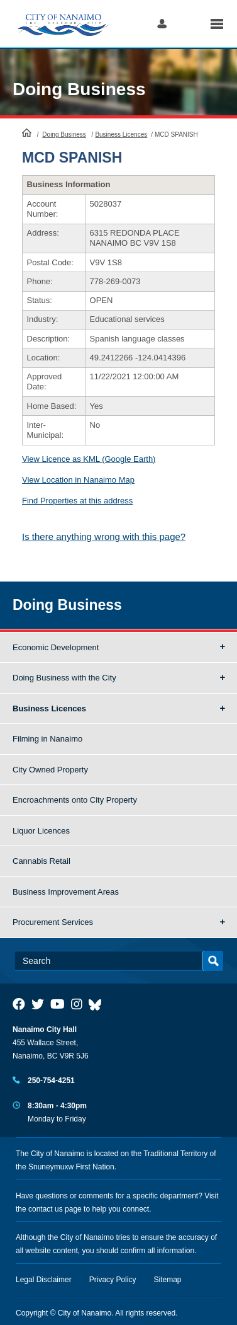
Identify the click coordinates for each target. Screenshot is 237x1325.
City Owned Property (50, 769)
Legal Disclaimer (44, 1279)
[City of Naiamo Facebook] (19, 1004)
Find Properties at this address (77, 500)
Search (188, 23)
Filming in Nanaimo (47, 738)
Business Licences (121, 134)
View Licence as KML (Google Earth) (88, 459)
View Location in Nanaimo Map (78, 480)
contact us (45, 1209)
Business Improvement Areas (66, 892)
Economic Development (56, 647)
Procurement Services (53, 922)
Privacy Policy (112, 1279)
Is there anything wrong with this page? (103, 536)
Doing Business (79, 89)
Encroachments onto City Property (75, 800)
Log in (162, 23)
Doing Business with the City (64, 677)
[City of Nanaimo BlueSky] (98, 1004)
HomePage (26, 132)
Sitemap (168, 1279)
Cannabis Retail (41, 861)
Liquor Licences (41, 830)
